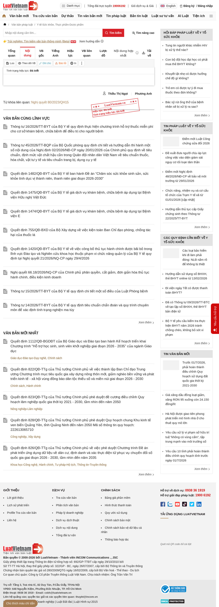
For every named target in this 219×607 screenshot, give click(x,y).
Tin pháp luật (116, 16)
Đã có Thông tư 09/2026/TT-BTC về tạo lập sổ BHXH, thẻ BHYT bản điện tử (187, 306)
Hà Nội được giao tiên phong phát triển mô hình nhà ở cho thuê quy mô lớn (184, 418)
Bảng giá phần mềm (117, 497)
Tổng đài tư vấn (66, 535)
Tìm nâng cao (143, 33)
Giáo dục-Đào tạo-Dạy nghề (28, 358)
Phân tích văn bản (67, 505)
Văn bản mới (19, 16)
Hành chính (33, 385)
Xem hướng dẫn (91, 41)
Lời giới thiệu (15, 497)
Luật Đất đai (64, 601)
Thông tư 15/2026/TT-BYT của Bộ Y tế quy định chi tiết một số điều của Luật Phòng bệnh (79, 291)
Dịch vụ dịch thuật (67, 520)
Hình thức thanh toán (118, 505)
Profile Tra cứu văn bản (21, 512)
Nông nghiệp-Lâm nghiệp (26, 409)
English (168, 6)
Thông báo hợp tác (117, 539)
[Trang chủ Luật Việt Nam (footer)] (23, 553)
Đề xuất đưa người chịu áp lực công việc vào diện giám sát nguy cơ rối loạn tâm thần (185, 157)
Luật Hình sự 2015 (86, 601)
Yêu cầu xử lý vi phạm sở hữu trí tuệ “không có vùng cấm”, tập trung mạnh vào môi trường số (187, 437)
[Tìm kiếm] (113, 33)
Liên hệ (11, 520)
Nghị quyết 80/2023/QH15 (50, 102)
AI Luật (183, 16)
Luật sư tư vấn (162, 16)
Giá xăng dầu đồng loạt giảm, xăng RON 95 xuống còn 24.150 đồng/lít (187, 399)
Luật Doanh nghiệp (42, 601)
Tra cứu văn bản (45, 16)
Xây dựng (34, 436)
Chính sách (55, 358)
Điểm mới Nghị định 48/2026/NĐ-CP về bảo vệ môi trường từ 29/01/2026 (185, 176)
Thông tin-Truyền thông (91, 464)
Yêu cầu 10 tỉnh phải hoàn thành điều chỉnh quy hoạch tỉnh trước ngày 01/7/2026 (187, 455)
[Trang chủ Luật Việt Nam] (20, 6)
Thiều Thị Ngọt (115, 93)
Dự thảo (67, 16)
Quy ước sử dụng (116, 512)
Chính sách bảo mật (117, 520)
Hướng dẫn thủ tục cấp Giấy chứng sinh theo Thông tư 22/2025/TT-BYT (184, 213)
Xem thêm (146, 322)
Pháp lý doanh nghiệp (70, 512)
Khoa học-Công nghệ (24, 464)
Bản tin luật (139, 16)
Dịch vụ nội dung (67, 527)
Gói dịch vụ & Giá (142, 6)
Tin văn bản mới (90, 16)
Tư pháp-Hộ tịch (65, 464)
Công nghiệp (19, 436)
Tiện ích (199, 16)
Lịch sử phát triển (18, 505)
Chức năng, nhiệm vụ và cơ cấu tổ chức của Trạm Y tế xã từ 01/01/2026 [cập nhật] (186, 195)
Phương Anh (143, 93)
